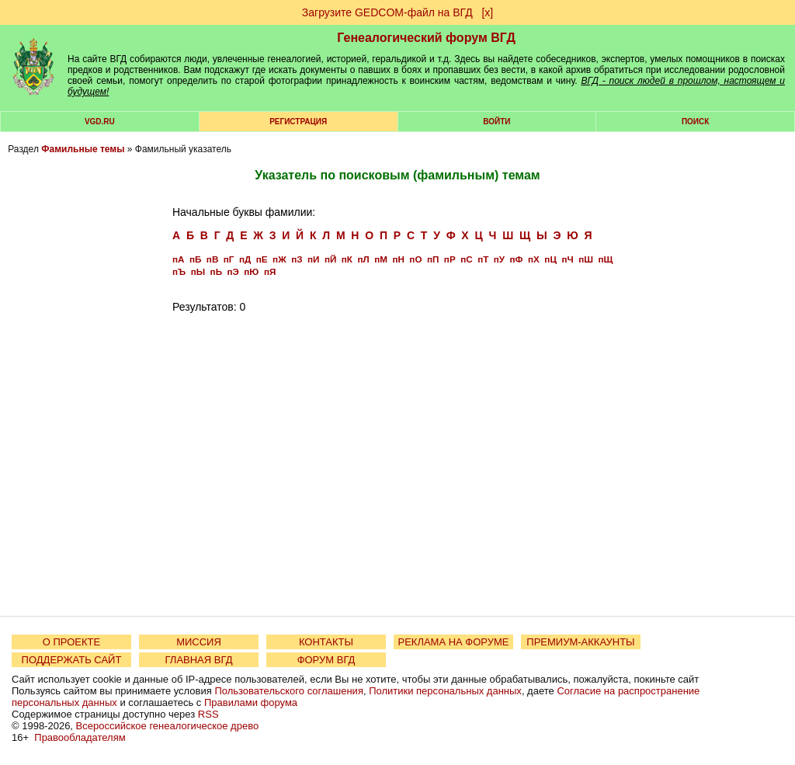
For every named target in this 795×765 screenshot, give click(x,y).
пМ (380, 259)
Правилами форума (250, 702)
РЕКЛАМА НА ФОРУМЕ (453, 642)
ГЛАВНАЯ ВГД (199, 660)
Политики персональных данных (445, 691)
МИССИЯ (198, 642)
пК (347, 259)
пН (398, 259)
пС (466, 259)
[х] (487, 12)
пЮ (251, 271)
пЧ (567, 259)
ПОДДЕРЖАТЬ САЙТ (72, 660)
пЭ (233, 271)
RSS (208, 714)
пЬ (216, 271)
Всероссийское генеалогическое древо (167, 726)
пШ (585, 259)
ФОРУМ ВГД (326, 660)
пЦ (550, 259)
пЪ (179, 271)
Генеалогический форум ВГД (426, 37)
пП (433, 259)
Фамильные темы (82, 149)
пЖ (279, 259)
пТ (482, 259)
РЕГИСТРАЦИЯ (298, 121)
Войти (496, 121)
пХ (534, 259)
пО (415, 259)
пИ (313, 259)
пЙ (330, 259)
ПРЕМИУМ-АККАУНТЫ (580, 642)
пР (450, 259)
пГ (229, 259)
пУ (499, 259)
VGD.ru (100, 121)
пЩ (605, 259)
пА (178, 259)
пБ (195, 259)
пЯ (270, 271)
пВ (212, 259)
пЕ (262, 259)
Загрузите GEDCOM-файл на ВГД (387, 12)
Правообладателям (79, 737)
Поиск (695, 121)
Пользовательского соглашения (288, 691)
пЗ (296, 259)
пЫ (198, 271)
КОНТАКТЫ (326, 642)
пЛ (363, 259)
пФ (516, 259)
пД (245, 259)
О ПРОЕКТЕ (71, 642)
